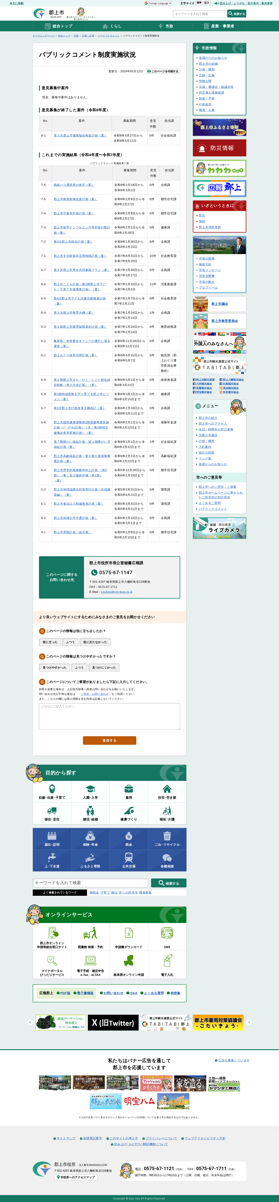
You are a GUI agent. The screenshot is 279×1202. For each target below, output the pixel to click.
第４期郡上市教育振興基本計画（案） (80, 326)
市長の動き (207, 282)
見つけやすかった (55, 667)
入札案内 (205, 447)
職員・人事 (207, 110)
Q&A (133, 993)
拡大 (206, 2)
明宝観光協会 (204, 392)
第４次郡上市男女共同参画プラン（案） (82, 270)
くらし (112, 26)
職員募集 (145, 892)
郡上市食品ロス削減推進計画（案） (79, 503)
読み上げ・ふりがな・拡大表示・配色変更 (246, 3)
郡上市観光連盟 (205, 379)
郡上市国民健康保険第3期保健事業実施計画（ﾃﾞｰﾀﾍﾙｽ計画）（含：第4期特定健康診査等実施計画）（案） (81, 428)
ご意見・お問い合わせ (95, 693)
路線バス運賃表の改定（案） (74, 185)
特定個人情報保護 (211, 92)
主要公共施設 (208, 435)
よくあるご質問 (210, 503)
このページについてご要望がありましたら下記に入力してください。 (97, 682)
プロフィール (208, 287)
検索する (236, 13)
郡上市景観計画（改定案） (72, 532)
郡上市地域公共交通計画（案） (76, 518)
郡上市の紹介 (208, 418)
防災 (202, 215)
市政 (165, 26)
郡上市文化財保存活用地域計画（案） (80, 256)
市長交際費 (207, 276)
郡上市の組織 (208, 64)
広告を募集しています (234, 1060)
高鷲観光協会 (204, 388)
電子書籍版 (85, 993)
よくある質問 (154, 993)
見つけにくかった (104, 667)
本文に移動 (16, 3)
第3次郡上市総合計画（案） (73, 241)
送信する (109, 740)
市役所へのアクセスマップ (75, 1177)
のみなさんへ (213, 343)
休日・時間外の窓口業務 (216, 429)
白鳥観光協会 (231, 383)
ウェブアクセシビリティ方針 (205, 1138)
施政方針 (205, 264)
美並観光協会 (231, 388)
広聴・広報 (88, 35)
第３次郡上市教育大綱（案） (74, 312)
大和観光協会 (204, 383)
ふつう (70, 642)
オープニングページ (44, 35)
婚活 (114, 892)
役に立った (50, 642)
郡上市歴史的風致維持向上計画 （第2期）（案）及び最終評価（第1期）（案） (80, 475)
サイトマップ (66, 1138)
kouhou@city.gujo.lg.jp (117, 591)
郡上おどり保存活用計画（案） (76, 355)
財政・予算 (207, 98)
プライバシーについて (161, 1138)
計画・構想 (207, 69)
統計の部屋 (206, 452)
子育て (105, 892)
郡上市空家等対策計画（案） (74, 213)
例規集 (175, 993)
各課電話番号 (92, 1138)
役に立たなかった (95, 642)
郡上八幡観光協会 (233, 379)
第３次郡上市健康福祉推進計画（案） (80, 135)
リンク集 (205, 458)
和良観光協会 (231, 392)
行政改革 (205, 104)
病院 (202, 221)
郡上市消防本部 (210, 227)
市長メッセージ (210, 270)
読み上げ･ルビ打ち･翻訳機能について (141, 1144)
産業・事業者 (218, 26)
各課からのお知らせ (213, 58)
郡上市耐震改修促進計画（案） (76, 199)
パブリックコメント (109, 35)
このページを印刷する (162, 71)
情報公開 (205, 81)
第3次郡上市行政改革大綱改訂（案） (80, 408)
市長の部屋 (207, 258)
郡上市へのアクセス (213, 423)
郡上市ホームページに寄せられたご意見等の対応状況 (221, 495)
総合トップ (58, 26)
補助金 (94, 892)
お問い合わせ (113, 993)
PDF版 (65, 993)
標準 (199, 2)
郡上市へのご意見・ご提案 (217, 487)
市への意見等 (128, 892)
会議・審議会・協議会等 (216, 87)
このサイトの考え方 (124, 1138)
